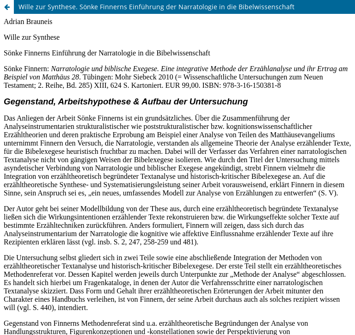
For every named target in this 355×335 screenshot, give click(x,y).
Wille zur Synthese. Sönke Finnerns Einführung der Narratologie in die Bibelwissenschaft (156, 6)
